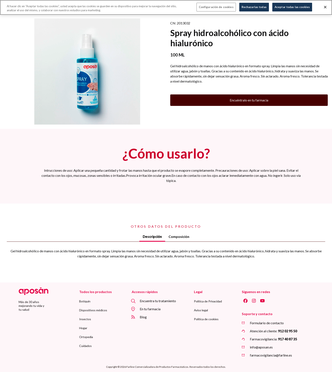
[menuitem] (84, 301)
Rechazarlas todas (254, 5)
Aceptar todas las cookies (292, 5)
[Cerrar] (325, 5)
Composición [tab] (179, 236)
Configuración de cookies (216, 5)
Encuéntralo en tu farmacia (249, 100)
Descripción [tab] (152, 236)
